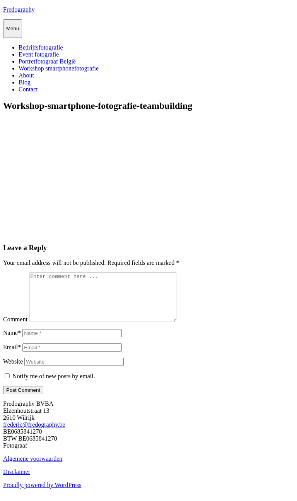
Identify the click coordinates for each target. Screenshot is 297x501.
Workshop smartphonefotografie (59, 68)
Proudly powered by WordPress (42, 494)
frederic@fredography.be (34, 434)
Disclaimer (16, 481)
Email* (12, 356)
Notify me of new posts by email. (53, 385)
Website (13, 370)
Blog (25, 82)
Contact (28, 89)
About (26, 75)
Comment (15, 328)
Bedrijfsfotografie (41, 47)
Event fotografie (39, 54)
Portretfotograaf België (47, 61)
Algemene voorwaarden (32, 468)
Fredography (19, 9)
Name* (12, 342)
